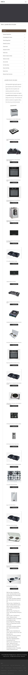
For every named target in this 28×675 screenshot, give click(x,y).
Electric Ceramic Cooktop (7, 55)
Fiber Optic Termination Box (15, 665)
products (4, 30)
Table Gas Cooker (6, 58)
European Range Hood (7, 34)
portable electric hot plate (10, 24)
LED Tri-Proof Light (5, 665)
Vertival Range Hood (6, 40)
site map (18, 656)
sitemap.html (22, 656)
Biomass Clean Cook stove (7, 74)
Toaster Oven (5, 46)
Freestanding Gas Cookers (7, 37)
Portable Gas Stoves (6, 43)
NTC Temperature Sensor (12, 670)
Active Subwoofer (11, 673)
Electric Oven (5, 71)
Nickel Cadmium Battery (17, 667)
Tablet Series (5, 52)
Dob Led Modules (8, 667)
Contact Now (14, 121)
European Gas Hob (6, 49)
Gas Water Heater (9, 595)
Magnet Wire (20, 670)
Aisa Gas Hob (5, 61)
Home (2, 24)
